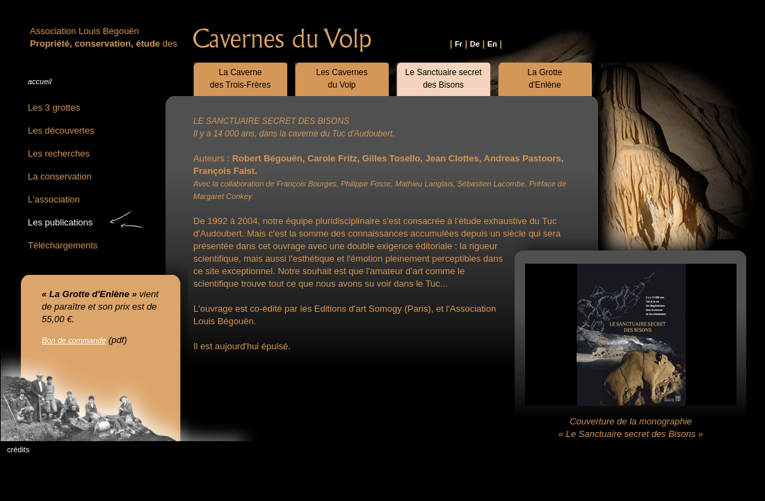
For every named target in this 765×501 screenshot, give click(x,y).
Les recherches (59, 153)
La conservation (60, 176)
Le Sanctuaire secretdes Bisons (443, 78)
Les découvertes (61, 130)
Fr (458, 44)
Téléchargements (62, 245)
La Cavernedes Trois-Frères (240, 78)
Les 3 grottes (54, 107)
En (492, 44)
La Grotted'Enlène (544, 78)
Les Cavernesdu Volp (341, 78)
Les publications (60, 222)
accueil (39, 81)
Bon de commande (74, 340)
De (475, 44)
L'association (54, 199)
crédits (18, 449)
